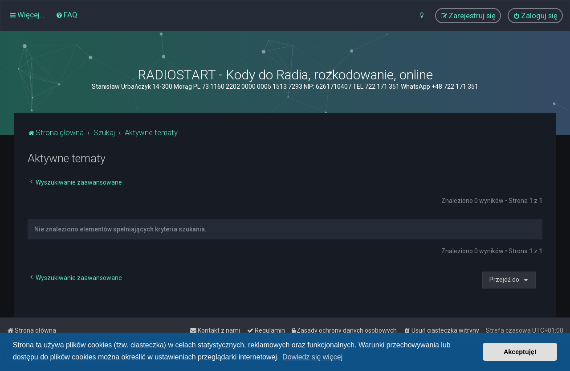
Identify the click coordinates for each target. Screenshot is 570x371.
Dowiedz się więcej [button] (312, 357)
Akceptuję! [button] (520, 351)
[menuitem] (66, 14)
